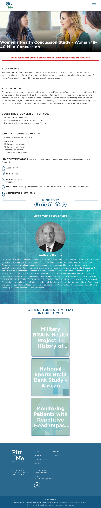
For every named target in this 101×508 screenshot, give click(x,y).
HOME (37, 451)
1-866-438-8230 (41, 473)
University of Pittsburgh (53, 505)
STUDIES (38, 463)
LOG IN (55, 455)
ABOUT (38, 455)
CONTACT (56, 451)
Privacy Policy (50, 499)
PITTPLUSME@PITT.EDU (45, 479)
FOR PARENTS (41, 459)
